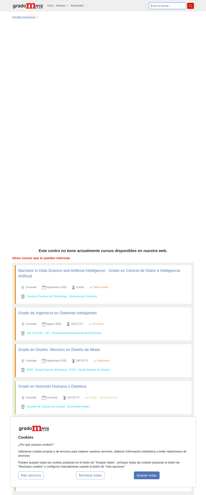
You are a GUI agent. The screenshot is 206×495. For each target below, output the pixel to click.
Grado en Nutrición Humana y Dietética (52, 182)
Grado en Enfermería (36, 388)
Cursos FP (98, 432)
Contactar (128, 422)
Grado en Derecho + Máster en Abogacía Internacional (65, 332)
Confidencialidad (132, 428)
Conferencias (99, 438)
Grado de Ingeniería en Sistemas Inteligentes (57, 108)
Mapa (64, 422)
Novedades (77, 5)
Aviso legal (129, 435)
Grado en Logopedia (36, 218)
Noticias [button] (61, 5)
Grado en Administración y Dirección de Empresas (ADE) (67, 360)
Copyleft (128, 441)
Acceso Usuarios (71, 441)
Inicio (50, 5)
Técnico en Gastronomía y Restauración (53, 296)
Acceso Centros (70, 447)
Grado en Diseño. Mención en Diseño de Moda (59, 145)
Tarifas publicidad (71, 435)
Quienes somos (70, 428)
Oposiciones (99, 455)
